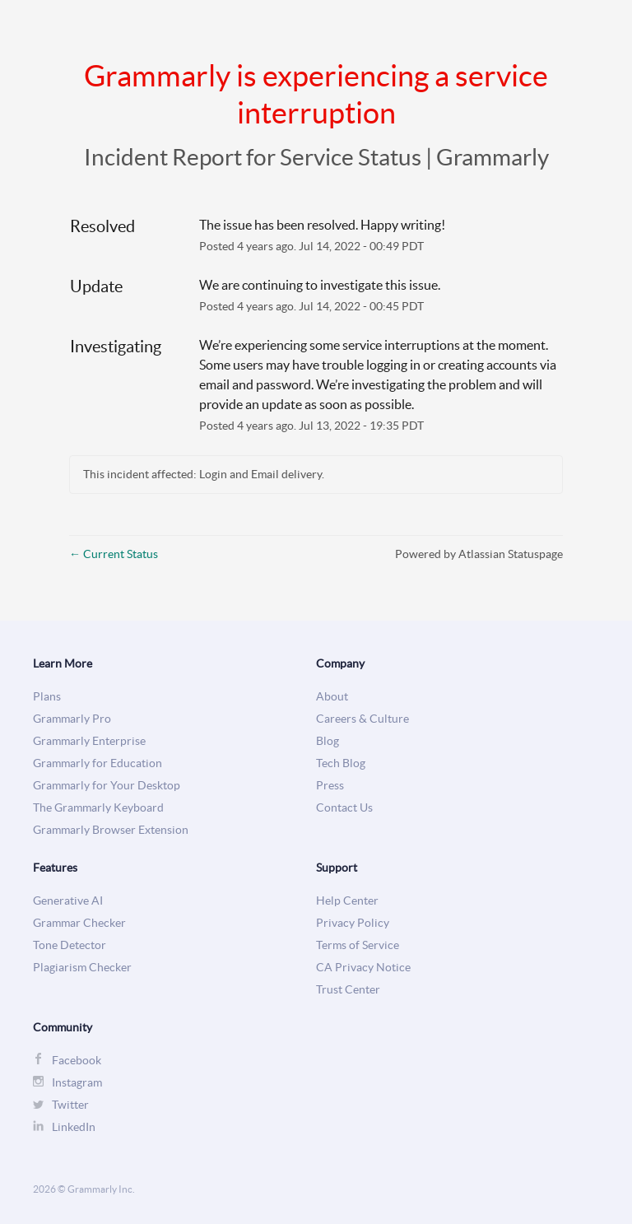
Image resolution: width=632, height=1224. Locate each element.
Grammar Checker (79, 923)
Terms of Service (357, 945)
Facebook (76, 1060)
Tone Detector (69, 945)
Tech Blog (340, 763)
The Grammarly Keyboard (98, 808)
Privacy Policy (352, 923)
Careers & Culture (362, 719)
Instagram (77, 1083)
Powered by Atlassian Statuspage (479, 554)
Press (330, 786)
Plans (47, 697)
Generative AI (68, 901)
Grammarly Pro (72, 719)
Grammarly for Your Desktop (106, 786)
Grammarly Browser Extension (110, 830)
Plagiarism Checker (82, 967)
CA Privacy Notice (363, 967)
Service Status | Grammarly (414, 157)
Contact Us (344, 808)
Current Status (113, 554)
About (332, 697)
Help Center (347, 901)
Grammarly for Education (97, 763)
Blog (327, 741)
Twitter (70, 1105)
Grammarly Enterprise (89, 741)
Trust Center (348, 990)
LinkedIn (73, 1127)
